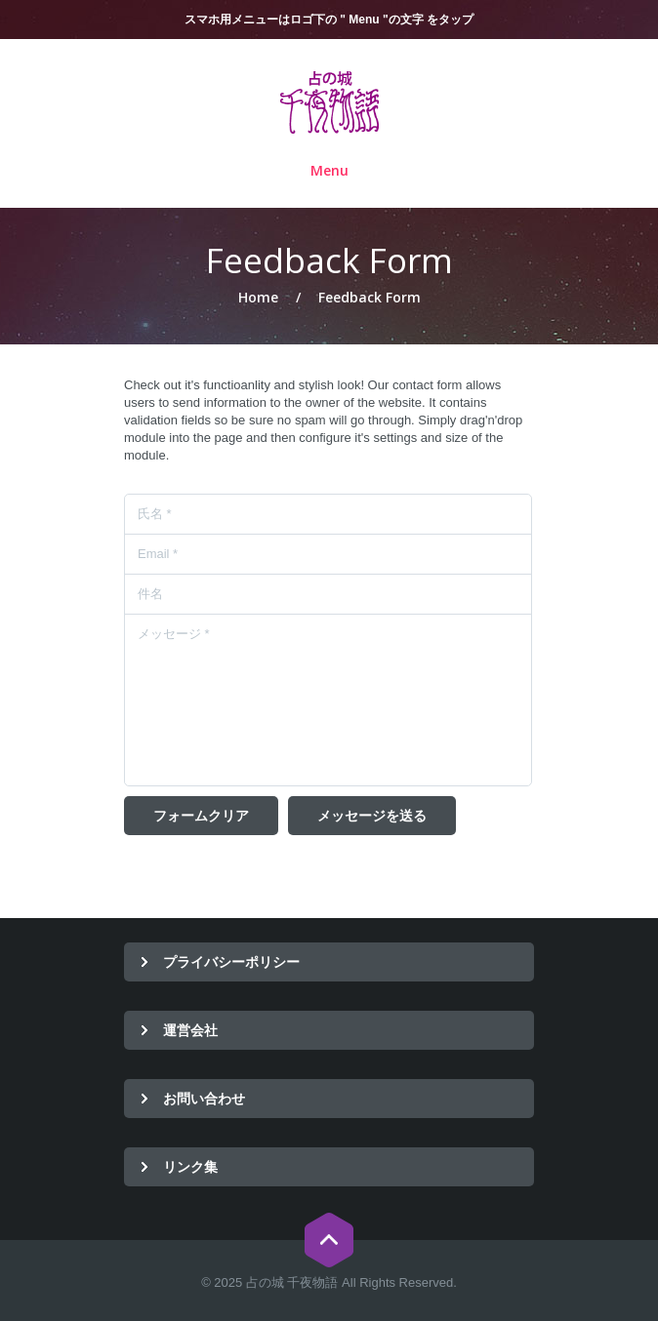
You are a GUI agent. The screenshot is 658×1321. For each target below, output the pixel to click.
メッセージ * (328, 700)
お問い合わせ (204, 1098)
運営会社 (190, 1030)
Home (258, 297)
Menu (329, 171)
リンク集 (190, 1166)
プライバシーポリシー (231, 961)
